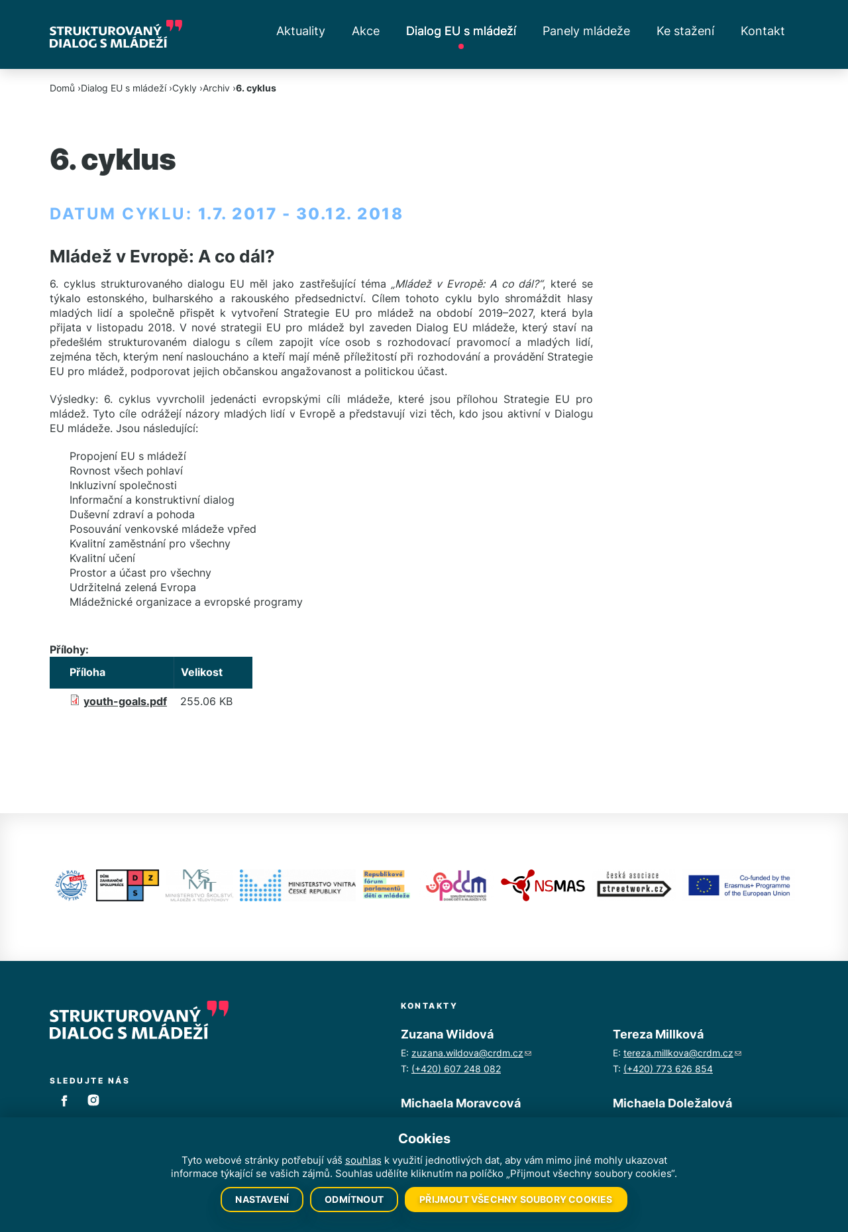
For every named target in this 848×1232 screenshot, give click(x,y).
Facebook (64, 1100)
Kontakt (763, 31)
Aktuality (300, 31)
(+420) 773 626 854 (668, 1068)
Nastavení (262, 1199)
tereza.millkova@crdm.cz (682, 1052)
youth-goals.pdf (125, 701)
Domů (62, 87)
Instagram (93, 1100)
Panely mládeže (586, 31)
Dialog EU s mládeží (461, 31)
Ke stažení (685, 31)
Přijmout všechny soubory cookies (515, 1199)
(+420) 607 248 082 (456, 1068)
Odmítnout (354, 1199)
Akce (366, 31)
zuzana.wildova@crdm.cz (471, 1052)
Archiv (216, 87)
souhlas (363, 1160)
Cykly (184, 87)
